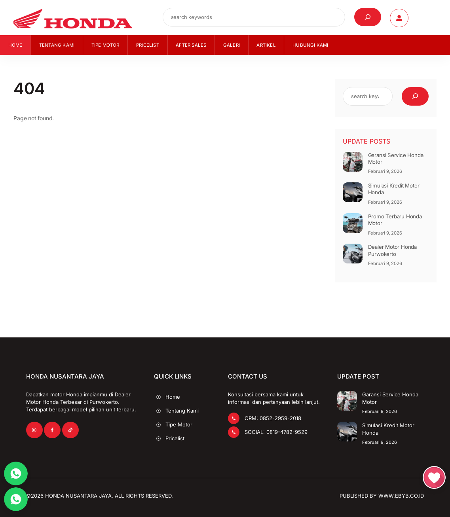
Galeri (231, 48)
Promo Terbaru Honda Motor (395, 222)
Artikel (265, 48)
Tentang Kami (56, 48)
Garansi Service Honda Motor (395, 161)
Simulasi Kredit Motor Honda (394, 192)
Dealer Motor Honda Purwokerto (392, 253)
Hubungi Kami (310, 48)
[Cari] (367, 19)
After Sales (191, 48)
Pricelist (147, 48)
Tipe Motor (105, 48)
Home (15, 48)
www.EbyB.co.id (401, 495)
